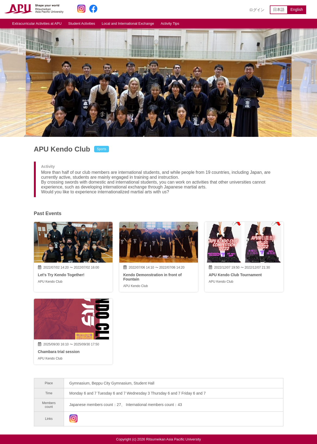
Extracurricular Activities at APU (37, 23)
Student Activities (81, 23)
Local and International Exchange (128, 23)
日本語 (278, 9)
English (296, 9)
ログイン (256, 10)
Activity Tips (170, 23)
